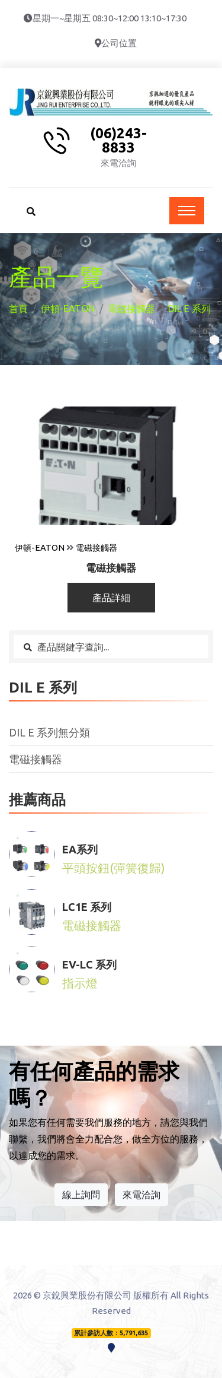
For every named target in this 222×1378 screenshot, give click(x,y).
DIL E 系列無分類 (49, 732)
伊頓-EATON (68, 308)
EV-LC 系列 (89, 964)
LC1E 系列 (86, 907)
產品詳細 (111, 597)
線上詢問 (81, 1194)
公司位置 (119, 43)
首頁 (18, 308)
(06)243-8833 (118, 140)
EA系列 (80, 849)
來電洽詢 (141, 1194)
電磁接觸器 (131, 308)
